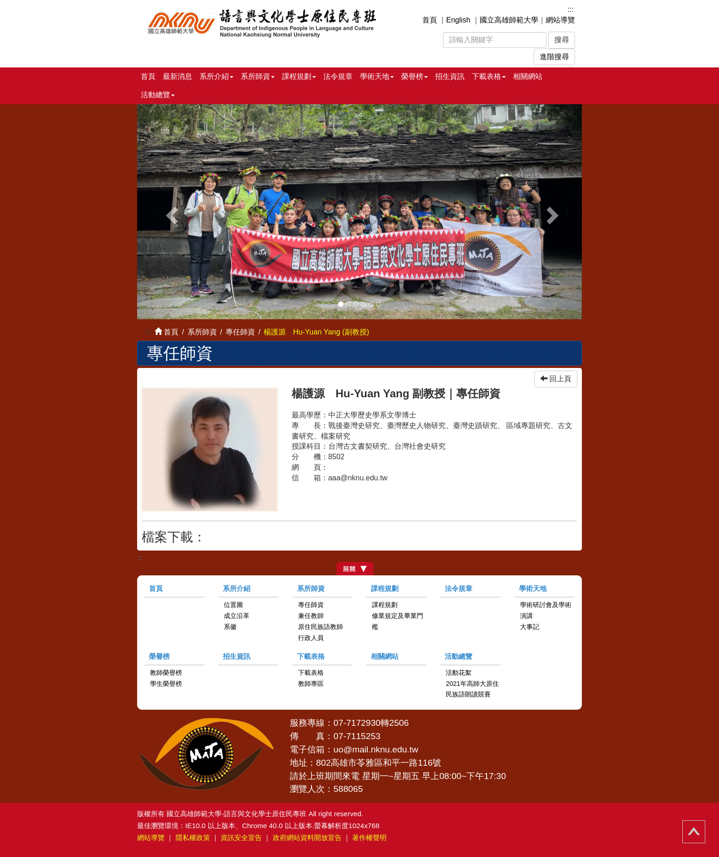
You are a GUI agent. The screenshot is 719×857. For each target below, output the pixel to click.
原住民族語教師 (320, 626)
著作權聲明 (369, 837)
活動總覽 (458, 656)
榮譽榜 (159, 656)
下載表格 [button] (489, 76)
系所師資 (311, 588)
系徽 (230, 626)
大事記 (529, 626)
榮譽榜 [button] (414, 76)
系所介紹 (236, 588)
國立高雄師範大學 (509, 20)
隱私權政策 (193, 837)
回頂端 (693, 831)
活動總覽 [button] (158, 95)
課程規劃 (384, 588)
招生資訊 (450, 76)
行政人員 (311, 637)
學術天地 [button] (377, 76)
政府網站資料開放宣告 (307, 837)
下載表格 (311, 656)
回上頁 (555, 379)
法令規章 (338, 76)
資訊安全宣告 (241, 837)
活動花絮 (458, 672)
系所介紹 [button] (216, 76)
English (458, 20)
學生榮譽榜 (166, 683)
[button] (170, 211)
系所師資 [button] (258, 76)
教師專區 (311, 683)
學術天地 (533, 588)
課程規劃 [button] (299, 76)
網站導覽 (560, 20)
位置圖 (233, 604)
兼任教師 (311, 615)
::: (571, 9)
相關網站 (527, 76)
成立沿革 (236, 615)
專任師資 (240, 332)
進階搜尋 (554, 57)
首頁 (429, 20)
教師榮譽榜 (166, 672)
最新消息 (177, 76)
